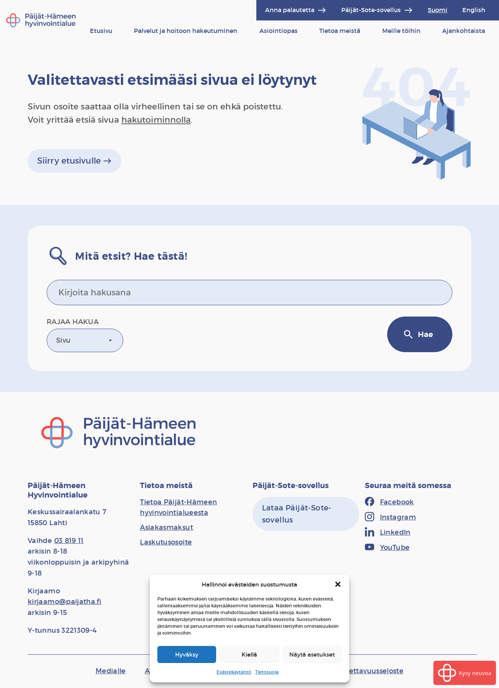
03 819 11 (69, 541)
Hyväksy (186, 654)
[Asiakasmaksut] (166, 527)
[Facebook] (389, 502)
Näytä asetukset (312, 654)
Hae (418, 334)
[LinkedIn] (388, 532)
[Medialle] (111, 671)
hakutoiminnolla (156, 120)
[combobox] (85, 340)
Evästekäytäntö (234, 672)
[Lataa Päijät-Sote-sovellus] (306, 514)
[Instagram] (390, 517)
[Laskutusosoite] (166, 542)
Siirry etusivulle (74, 161)
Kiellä (249, 654)
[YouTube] (387, 548)
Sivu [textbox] (63, 340)
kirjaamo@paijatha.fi (64, 602)
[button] (338, 584)
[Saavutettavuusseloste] (364, 671)
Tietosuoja (267, 672)
